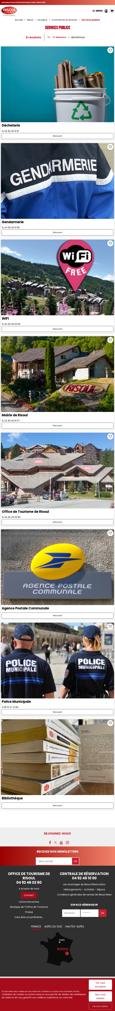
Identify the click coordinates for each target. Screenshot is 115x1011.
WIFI (5, 318)
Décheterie (11, 125)
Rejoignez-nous (57, 833)
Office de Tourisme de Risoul (25, 511)
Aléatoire (61, 37)
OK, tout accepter (100, 984)
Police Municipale (16, 701)
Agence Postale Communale (25, 608)
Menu (99, 10)
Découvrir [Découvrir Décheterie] (57, 136)
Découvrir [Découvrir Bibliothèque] (57, 805)
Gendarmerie (13, 222)
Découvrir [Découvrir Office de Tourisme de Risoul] (57, 522)
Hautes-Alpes (74, 926)
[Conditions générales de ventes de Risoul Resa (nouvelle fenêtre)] (84, 894)
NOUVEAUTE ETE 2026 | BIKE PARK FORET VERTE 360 (23, 2)
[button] (112, 11)
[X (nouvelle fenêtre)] (55, 842)
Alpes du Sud (53, 926)
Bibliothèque (12, 798)
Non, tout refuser (100, 996)
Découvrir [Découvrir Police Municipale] (57, 712)
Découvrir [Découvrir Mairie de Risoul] (57, 425)
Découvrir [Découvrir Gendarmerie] (57, 232)
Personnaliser (100, 1006)
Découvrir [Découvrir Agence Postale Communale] (57, 615)
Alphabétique (78, 37)
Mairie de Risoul (15, 415)
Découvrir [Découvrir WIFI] (57, 328)
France (36, 926)
